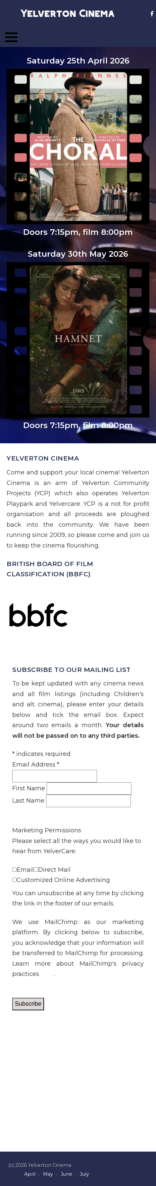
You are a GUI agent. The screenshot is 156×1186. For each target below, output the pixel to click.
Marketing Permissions (46, 830)
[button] (11, 37)
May (48, 1174)
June (66, 1174)
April (29, 1174)
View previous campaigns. (51, 812)
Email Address (35, 764)
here (47, 974)
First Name (28, 788)
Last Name (28, 800)
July (84, 1174)
